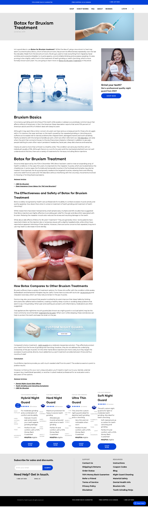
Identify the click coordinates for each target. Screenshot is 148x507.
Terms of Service (90, 482)
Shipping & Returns (91, 467)
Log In (123, 9)
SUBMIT (47, 468)
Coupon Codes (120, 467)
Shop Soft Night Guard (103, 421)
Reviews (109, 9)
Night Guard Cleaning (123, 474)
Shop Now (64, 334)
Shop (72, 9)
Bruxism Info (119, 486)
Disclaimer (87, 490)
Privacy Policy (89, 486)
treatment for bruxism (47, 313)
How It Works (83, 9)
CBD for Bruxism (22, 184)
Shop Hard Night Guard (52, 421)
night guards (43, 345)
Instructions (119, 463)
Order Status (88, 471)
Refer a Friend (89, 478)
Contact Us (87, 463)
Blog (115, 471)
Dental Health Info (122, 482)
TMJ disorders (82, 138)
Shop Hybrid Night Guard (27, 421)
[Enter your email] (28, 467)
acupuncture (85, 292)
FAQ (93, 9)
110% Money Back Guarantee (40, 2)
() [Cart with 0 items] (131, 9)
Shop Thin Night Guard (78, 421)
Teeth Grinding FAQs (123, 490)
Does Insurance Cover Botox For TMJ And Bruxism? (36, 186)
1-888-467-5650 (113, 2)
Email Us (36, 478)
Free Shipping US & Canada (79, 2)
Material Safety (120, 478)
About (100, 9)
